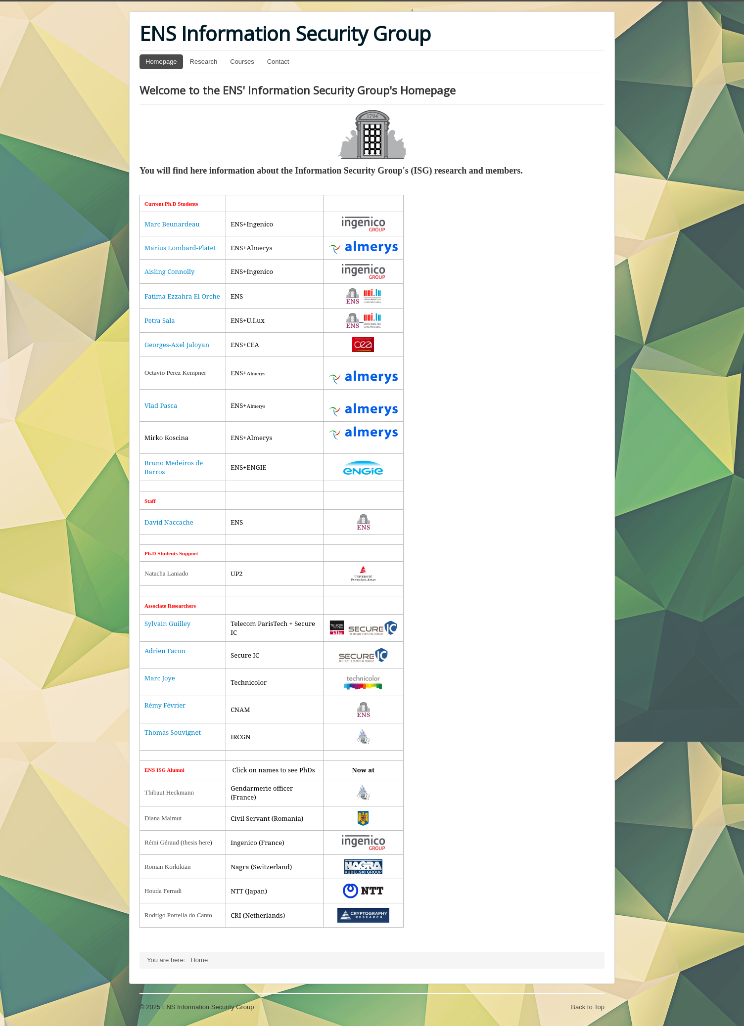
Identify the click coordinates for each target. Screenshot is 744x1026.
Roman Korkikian (167, 866)
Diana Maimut (163, 818)
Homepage (161, 61)
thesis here (196, 842)
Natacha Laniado (166, 573)
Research (204, 61)
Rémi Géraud (161, 842)
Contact (278, 61)
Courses (242, 61)
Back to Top (587, 1007)
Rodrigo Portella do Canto (178, 915)
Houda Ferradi (163, 890)
